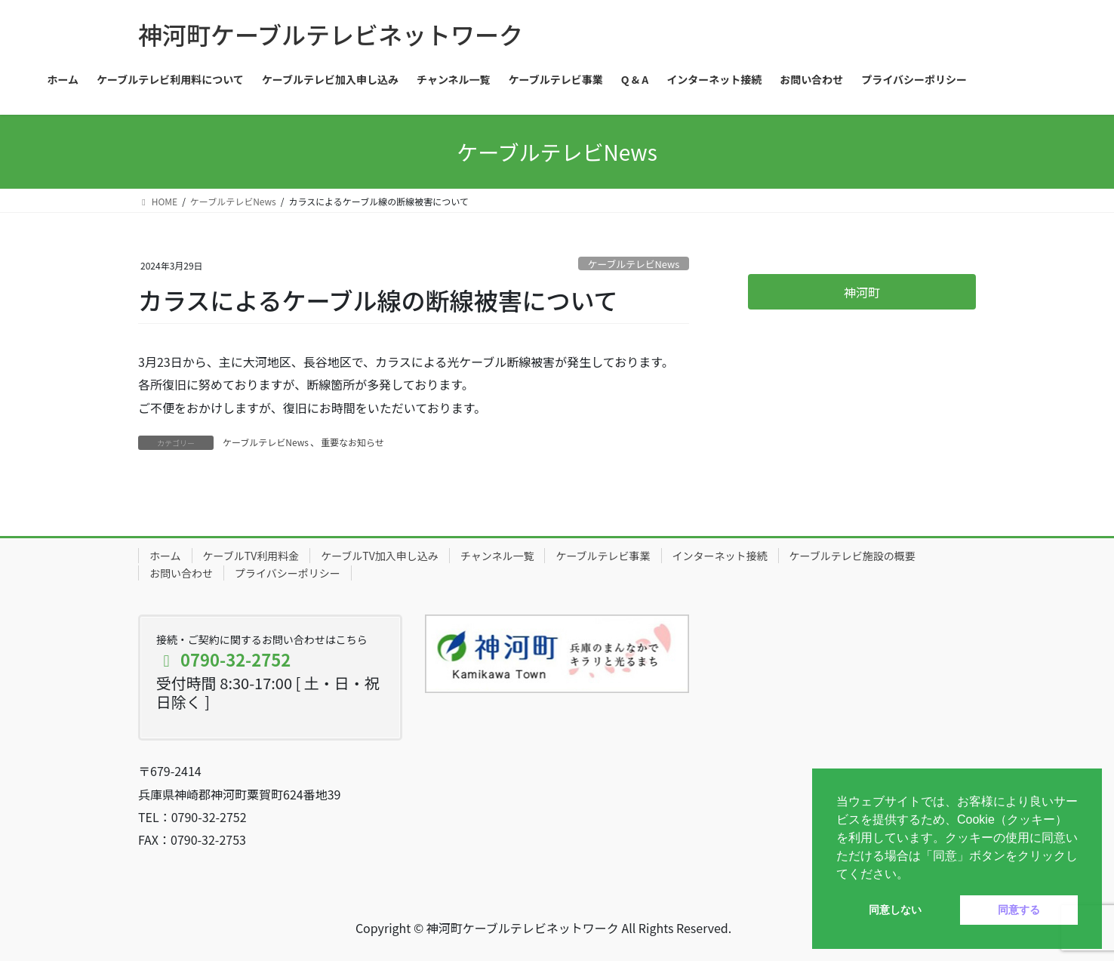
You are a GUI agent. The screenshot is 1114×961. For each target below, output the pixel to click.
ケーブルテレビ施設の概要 (852, 555)
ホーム (165, 555)
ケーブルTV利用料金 (251, 555)
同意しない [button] (895, 910)
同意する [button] (1019, 910)
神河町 (862, 292)
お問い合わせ (181, 573)
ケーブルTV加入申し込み (380, 555)
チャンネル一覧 (497, 555)
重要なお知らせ (352, 442)
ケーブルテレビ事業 (602, 555)
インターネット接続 (720, 555)
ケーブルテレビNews (633, 264)
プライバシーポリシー (287, 573)
